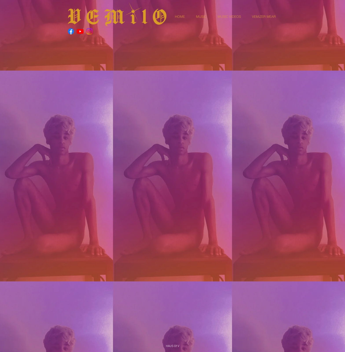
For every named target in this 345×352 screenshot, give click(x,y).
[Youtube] (80, 31)
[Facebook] (71, 31)
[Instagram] (89, 31)
